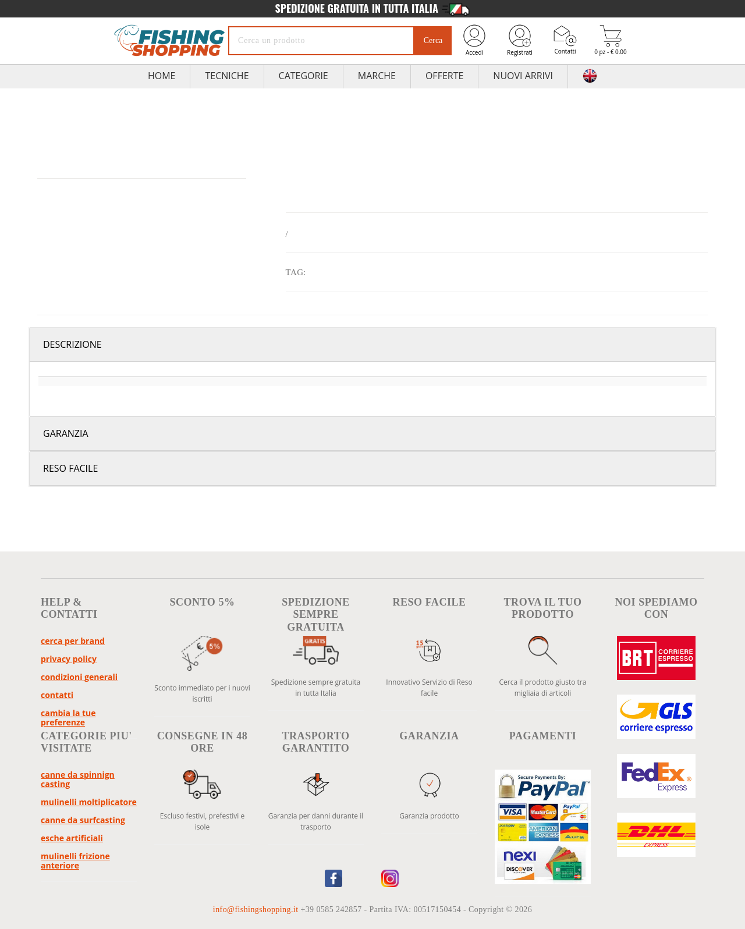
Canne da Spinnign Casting (78, 779)
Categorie (303, 75)
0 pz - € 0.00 (610, 40)
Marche (377, 75)
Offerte (444, 75)
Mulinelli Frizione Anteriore (75, 860)
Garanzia (65, 433)
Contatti (565, 40)
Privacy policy (69, 658)
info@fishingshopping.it (257, 909)
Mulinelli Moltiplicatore (89, 801)
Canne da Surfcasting (83, 819)
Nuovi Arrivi (523, 75)
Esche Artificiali (72, 837)
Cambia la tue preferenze (68, 717)
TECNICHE (227, 75)
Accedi (474, 40)
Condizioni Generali (79, 676)
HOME (162, 75)
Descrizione (72, 344)
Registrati (520, 40)
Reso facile (70, 468)
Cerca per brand (73, 640)
